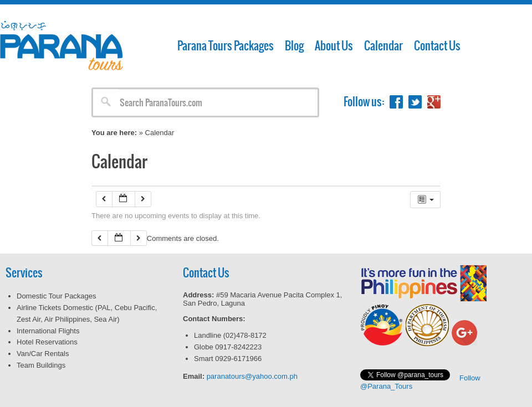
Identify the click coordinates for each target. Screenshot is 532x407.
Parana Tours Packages (225, 45)
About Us (334, 45)
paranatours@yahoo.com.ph (252, 376)
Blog (294, 45)
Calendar (383, 45)
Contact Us (437, 45)
